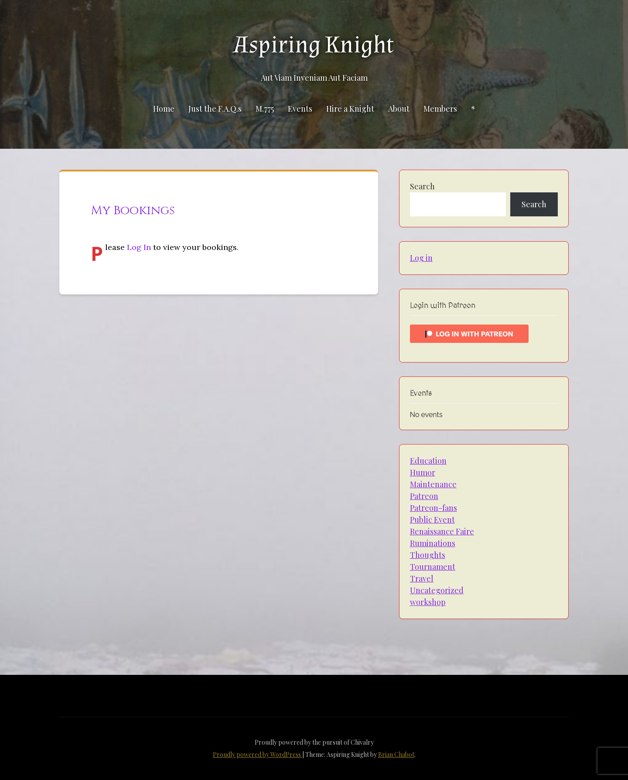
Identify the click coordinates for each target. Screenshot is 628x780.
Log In (139, 247)
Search (422, 186)
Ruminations (432, 543)
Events (300, 108)
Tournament (432, 566)
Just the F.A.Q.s (215, 108)
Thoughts (427, 555)
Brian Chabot (396, 754)
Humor (422, 472)
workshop (428, 602)
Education (428, 460)
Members (440, 108)
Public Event (432, 519)
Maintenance (433, 484)
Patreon (424, 496)
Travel (421, 578)
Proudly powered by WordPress (257, 754)
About (399, 108)
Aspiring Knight (314, 45)
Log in (421, 258)
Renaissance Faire (442, 531)
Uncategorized (437, 590)
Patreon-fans (433, 508)
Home (163, 108)
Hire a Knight (350, 108)
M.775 (265, 108)
